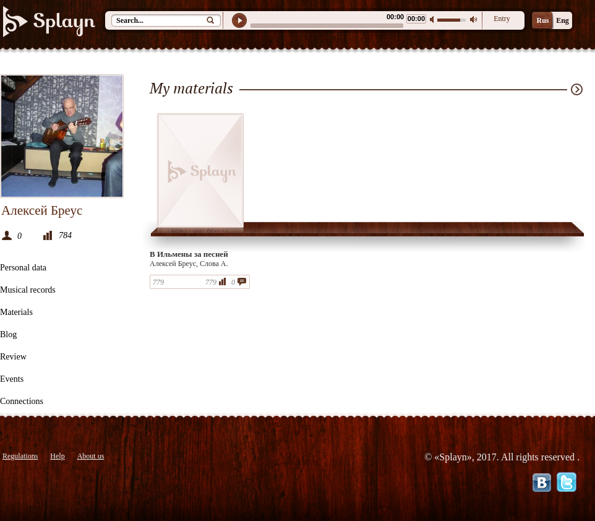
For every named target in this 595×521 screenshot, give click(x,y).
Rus (542, 20)
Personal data (23, 267)
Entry (502, 18)
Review (13, 356)
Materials (16, 312)
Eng (562, 20)
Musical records (28, 290)
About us (91, 456)
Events (12, 379)
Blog (8, 334)
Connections (21, 401)
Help (57, 456)
